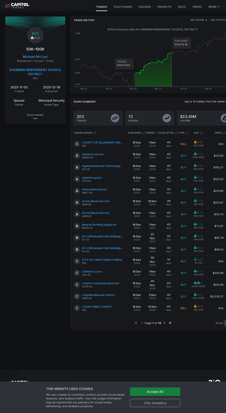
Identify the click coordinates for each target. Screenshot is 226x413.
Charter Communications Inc (100, 283)
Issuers (145, 6)
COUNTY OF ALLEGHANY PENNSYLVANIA (108, 142)
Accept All (155, 392)
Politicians (123, 6)
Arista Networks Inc (94, 189)
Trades (101, 6)
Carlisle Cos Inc (92, 271)
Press (197, 6)
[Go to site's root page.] (21, 5)
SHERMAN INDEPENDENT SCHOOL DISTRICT (35, 72)
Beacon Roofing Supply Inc (99, 224)
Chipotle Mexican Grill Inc (98, 295)
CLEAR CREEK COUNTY (97, 306)
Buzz (182, 6)
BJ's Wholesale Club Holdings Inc (103, 236)
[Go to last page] (170, 322)
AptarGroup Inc (92, 177)
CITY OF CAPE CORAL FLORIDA (102, 259)
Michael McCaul (35, 57)
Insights (164, 6)
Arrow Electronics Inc (96, 201)
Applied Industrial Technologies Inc (105, 166)
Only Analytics (155, 403)
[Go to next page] (164, 322)
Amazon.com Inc (93, 154)
